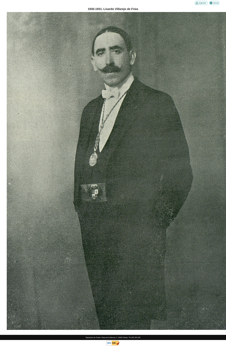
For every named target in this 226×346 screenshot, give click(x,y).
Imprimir (201, 3)
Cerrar (214, 3)
